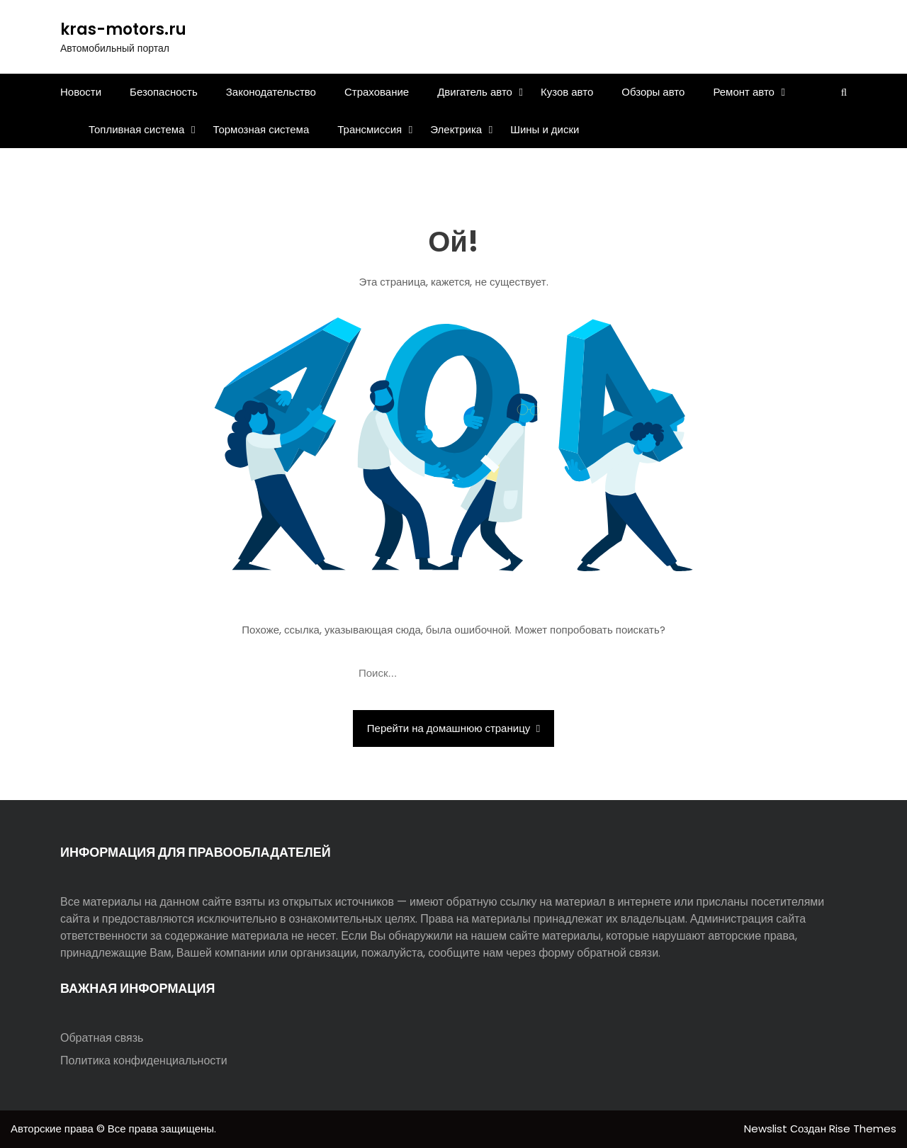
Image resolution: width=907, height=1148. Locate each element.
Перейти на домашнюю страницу (453, 728)
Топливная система (136, 129)
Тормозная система (261, 129)
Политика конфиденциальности (143, 1060)
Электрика (456, 129)
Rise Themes (862, 1128)
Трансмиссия (369, 129)
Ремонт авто (743, 91)
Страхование (376, 91)
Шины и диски (544, 129)
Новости (80, 91)
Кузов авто (567, 91)
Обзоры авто (653, 91)
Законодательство (271, 91)
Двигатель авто (474, 91)
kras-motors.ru (123, 29)
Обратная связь (101, 1038)
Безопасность (164, 91)
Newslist (767, 1128)
